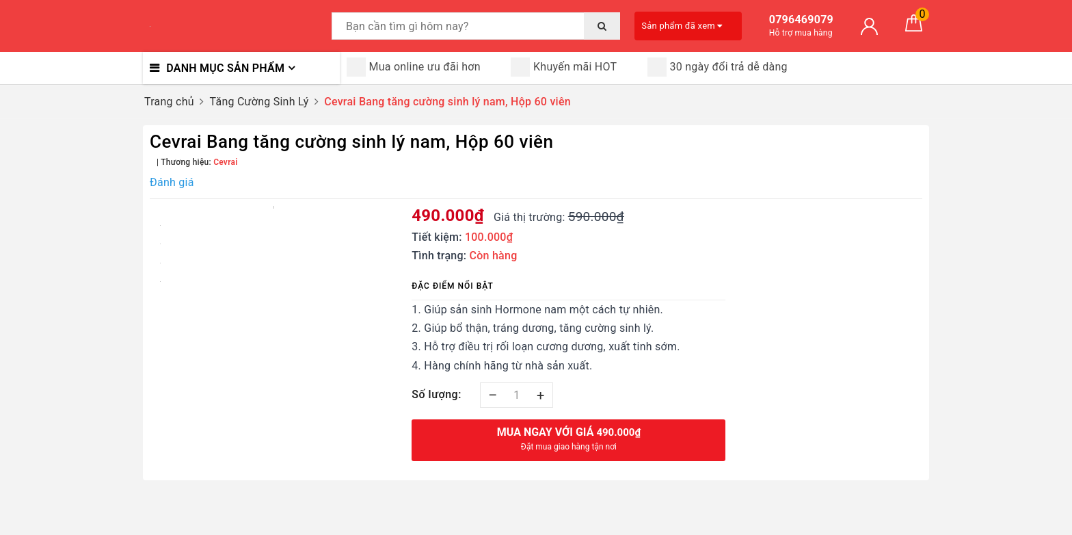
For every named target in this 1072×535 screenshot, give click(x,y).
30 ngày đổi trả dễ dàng (717, 67)
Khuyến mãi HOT (564, 67)
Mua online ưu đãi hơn (414, 67)
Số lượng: (436, 394)
